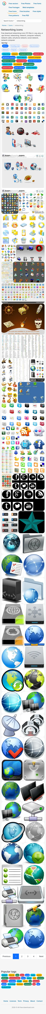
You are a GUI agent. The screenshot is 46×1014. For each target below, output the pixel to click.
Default (5, 46)
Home (4, 25)
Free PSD (25, 15)
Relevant (5, 50)
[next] (41, 956)
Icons (11, 25)
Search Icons (8, 21)
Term (20, 1001)
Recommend (34, 46)
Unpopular (22, 50)
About (32, 1001)
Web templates (28, 7)
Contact (40, 1001)
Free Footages (14, 7)
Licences (13, 1001)
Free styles (37, 11)
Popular (13, 50)
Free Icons (13, 11)
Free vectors (13, 3)
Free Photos (25, 3)
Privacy (26, 1001)
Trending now (15, 46)
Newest (24, 46)
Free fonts (37, 3)
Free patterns (14, 15)
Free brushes (25, 11)
